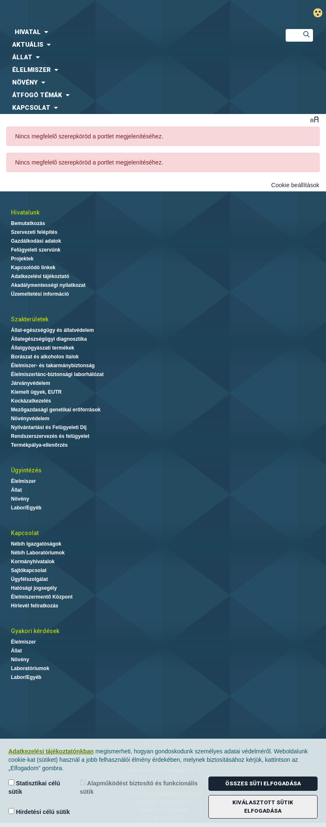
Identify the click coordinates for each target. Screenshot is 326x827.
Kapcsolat (25, 533)
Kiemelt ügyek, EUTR (36, 392)
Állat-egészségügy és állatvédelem (52, 330)
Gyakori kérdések (35, 631)
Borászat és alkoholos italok (45, 357)
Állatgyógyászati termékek (42, 348)
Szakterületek (29, 319)
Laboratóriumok (30, 668)
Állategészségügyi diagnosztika (49, 339)
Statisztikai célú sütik (34, 787)
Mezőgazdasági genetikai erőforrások (55, 410)
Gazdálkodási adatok (36, 241)
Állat (16, 490)
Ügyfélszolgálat (29, 579)
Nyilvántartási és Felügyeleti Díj (49, 427)
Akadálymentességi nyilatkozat (48, 285)
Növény (20, 499)
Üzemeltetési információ (40, 294)
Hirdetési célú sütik (39, 811)
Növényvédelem (30, 418)
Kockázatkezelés (31, 401)
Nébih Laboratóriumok (38, 553)
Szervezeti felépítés (34, 232)
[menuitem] (136, 32)
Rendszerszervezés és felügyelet (50, 436)
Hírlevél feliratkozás (34, 606)
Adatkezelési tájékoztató (40, 276)
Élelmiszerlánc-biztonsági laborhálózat (57, 374)
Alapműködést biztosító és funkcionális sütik (138, 787)
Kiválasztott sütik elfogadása (262, 806)
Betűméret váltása (314, 119)
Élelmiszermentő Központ (42, 597)
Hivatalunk (25, 212)
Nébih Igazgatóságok (36, 544)
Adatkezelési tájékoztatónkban (51, 751)
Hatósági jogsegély (34, 588)
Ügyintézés (26, 470)
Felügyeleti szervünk (35, 250)
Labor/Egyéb (26, 508)
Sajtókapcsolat (29, 570)
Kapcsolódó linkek (33, 267)
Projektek (22, 259)
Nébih (111, 13)
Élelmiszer (23, 481)
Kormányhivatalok (33, 562)
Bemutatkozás (28, 223)
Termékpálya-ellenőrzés (39, 445)
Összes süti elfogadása (263, 783)
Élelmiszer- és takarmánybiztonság (53, 365)
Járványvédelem (30, 383)
